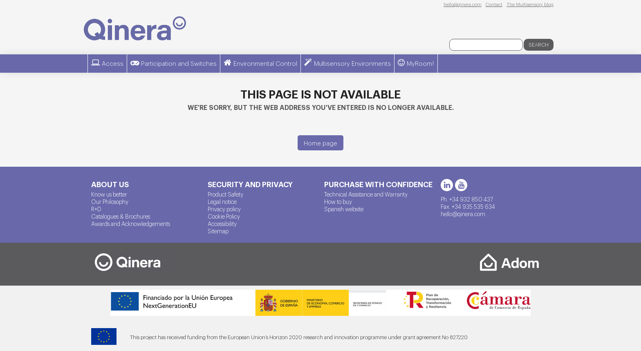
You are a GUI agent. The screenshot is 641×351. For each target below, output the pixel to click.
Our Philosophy (109, 201)
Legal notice (222, 201)
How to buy (338, 201)
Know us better (109, 194)
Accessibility (222, 223)
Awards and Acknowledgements (130, 223)
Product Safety (225, 194)
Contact (494, 4)
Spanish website (343, 208)
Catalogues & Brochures (120, 216)
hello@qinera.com (463, 4)
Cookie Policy (224, 216)
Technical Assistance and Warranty (366, 194)
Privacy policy (224, 208)
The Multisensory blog (530, 4)
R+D (96, 208)
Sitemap (218, 231)
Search (539, 44)
